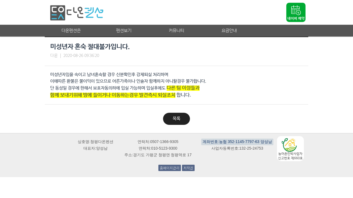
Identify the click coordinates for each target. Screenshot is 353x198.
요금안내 (229, 30)
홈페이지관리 (170, 167)
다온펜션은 (71, 30)
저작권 (188, 167)
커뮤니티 (176, 30)
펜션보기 (123, 30)
